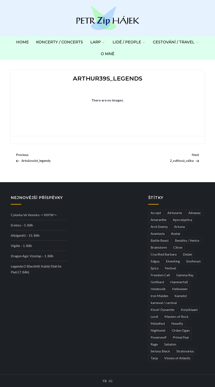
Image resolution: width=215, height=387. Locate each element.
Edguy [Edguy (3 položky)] (155, 261)
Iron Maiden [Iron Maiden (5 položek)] (159, 296)
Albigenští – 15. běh (25, 235)
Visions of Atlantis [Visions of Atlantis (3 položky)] (177, 358)
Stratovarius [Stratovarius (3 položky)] (185, 351)
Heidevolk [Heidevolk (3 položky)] (158, 289)
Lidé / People (129, 42)
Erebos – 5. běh (22, 225)
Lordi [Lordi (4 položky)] (154, 316)
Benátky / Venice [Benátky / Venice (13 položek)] (187, 240)
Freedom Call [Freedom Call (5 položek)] (160, 275)
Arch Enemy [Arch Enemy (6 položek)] (159, 227)
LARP (97, 42)
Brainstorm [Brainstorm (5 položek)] (159, 247)
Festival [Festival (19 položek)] (170, 268)
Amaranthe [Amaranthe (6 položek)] (158, 220)
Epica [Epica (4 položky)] (155, 268)
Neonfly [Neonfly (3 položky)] (177, 323)
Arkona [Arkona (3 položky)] (179, 227)
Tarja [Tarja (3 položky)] (154, 358)
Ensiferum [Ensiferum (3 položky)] (193, 261)
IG (110, 381)
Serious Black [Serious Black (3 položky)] (160, 351)
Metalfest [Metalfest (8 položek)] (158, 323)
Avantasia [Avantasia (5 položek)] (158, 233)
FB (105, 381)
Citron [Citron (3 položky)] (177, 247)
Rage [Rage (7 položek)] (154, 344)
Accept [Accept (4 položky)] (156, 213)
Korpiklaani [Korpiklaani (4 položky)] (189, 310)
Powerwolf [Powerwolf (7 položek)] (158, 337)
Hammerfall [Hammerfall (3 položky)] (179, 282)
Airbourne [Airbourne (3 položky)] (174, 213)
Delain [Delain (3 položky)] (187, 254)
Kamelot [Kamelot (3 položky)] (180, 296)
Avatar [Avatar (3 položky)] (176, 233)
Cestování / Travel (176, 42)
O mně (107, 54)
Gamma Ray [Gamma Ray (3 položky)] (185, 275)
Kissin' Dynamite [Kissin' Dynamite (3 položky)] (162, 310)
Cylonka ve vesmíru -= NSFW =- (34, 215)
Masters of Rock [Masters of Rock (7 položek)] (176, 316)
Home (22, 42)
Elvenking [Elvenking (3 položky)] (173, 261)
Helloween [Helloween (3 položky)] (179, 289)
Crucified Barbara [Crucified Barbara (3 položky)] (164, 254)
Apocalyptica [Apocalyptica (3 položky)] (182, 220)
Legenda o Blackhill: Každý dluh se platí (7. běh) (36, 269)
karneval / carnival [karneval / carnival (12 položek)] (164, 303)
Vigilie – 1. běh (21, 246)
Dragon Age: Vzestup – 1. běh (32, 256)
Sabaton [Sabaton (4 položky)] (170, 344)
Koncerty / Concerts (59, 42)
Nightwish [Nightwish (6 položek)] (158, 330)
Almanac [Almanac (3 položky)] (194, 213)
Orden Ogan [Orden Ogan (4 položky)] (181, 330)
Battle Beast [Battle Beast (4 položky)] (160, 240)
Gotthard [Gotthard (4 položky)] (157, 282)
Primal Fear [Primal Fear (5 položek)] (181, 337)
